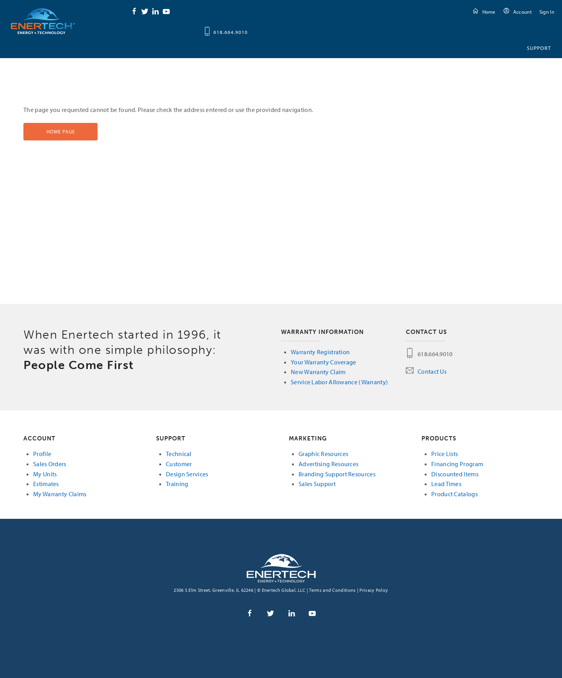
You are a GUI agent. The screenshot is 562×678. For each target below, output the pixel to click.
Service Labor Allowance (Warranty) (339, 382)
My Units (45, 474)
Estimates (46, 484)
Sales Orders (49, 464)
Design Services (187, 474)
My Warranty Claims (59, 494)
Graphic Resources (323, 454)
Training (177, 484)
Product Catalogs (454, 494)
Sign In (546, 12)
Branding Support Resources (337, 474)
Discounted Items (454, 474)
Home (489, 12)
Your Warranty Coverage (323, 362)
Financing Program (457, 464)
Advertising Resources (328, 464)
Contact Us (432, 371)
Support (539, 47)
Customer (179, 464)
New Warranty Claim (318, 372)
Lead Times (446, 484)
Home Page (60, 131)
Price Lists (444, 454)
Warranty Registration (320, 352)
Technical (179, 454)
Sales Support (317, 484)
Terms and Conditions (332, 590)
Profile (42, 454)
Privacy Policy (373, 590)
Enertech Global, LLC (43, 21)
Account (522, 12)
